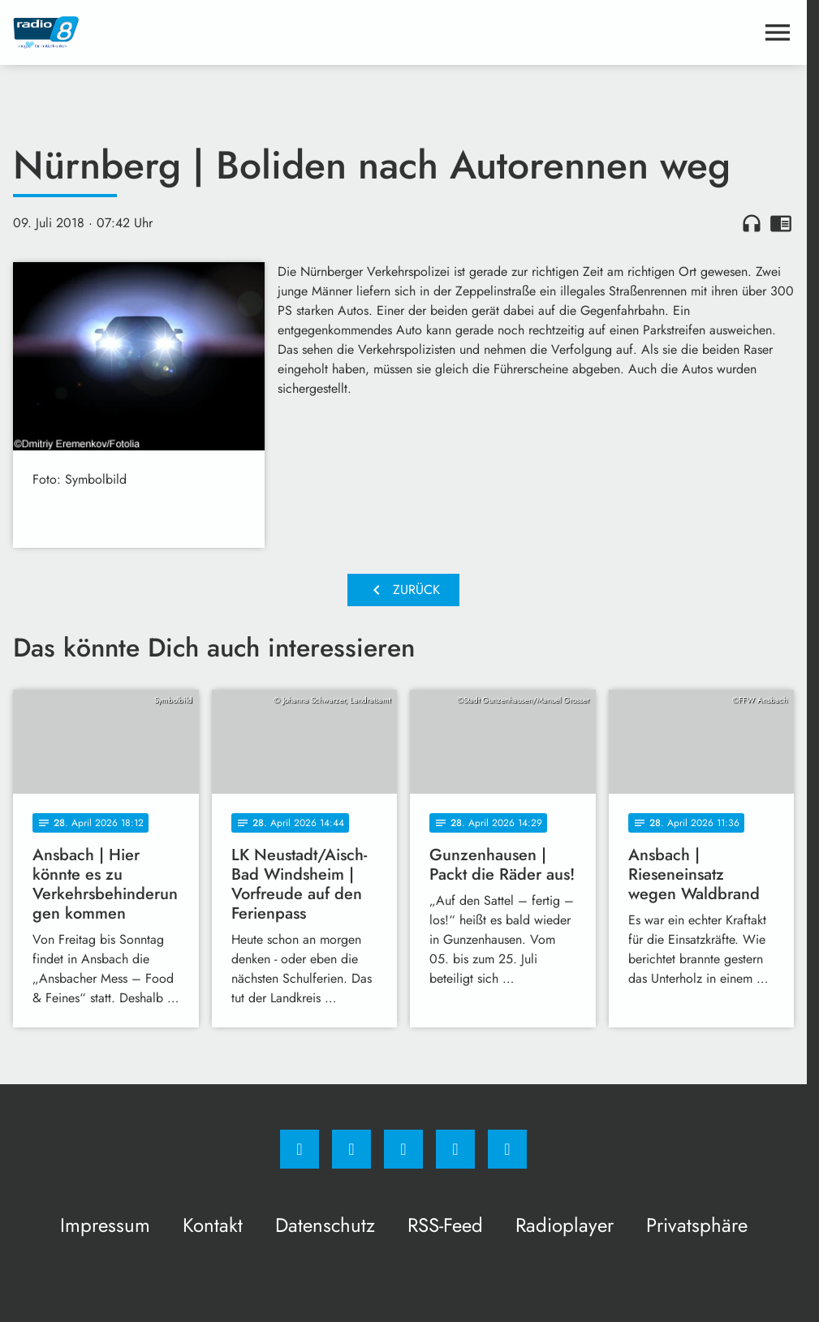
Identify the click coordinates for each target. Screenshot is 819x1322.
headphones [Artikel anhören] (751, 223)
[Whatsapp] (403, 1149)
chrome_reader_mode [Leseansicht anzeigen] (780, 223)
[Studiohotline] (455, 1149)
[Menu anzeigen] (777, 32)
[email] (507, 1149)
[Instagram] (351, 1149)
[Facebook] (299, 1149)
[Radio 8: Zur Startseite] (208, 32)
